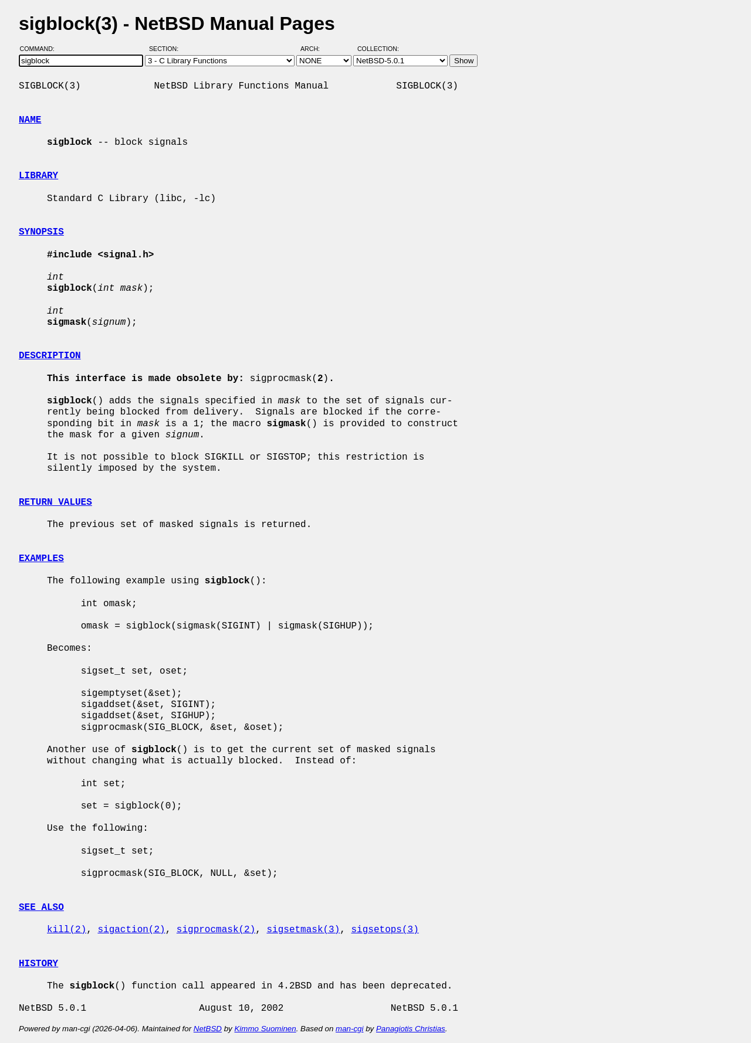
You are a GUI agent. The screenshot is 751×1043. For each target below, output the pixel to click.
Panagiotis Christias (410, 1028)
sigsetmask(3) (303, 929)
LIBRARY (38, 175)
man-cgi (349, 1028)
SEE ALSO (41, 907)
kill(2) (66, 929)
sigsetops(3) (384, 929)
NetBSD (208, 1028)
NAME (30, 120)
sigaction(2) (131, 929)
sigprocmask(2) (216, 929)
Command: (41, 48)
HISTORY (38, 963)
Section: (166, 48)
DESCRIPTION (50, 355)
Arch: (315, 48)
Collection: (378, 48)
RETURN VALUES (55, 502)
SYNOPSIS (41, 232)
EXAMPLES (41, 558)
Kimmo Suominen (265, 1028)
